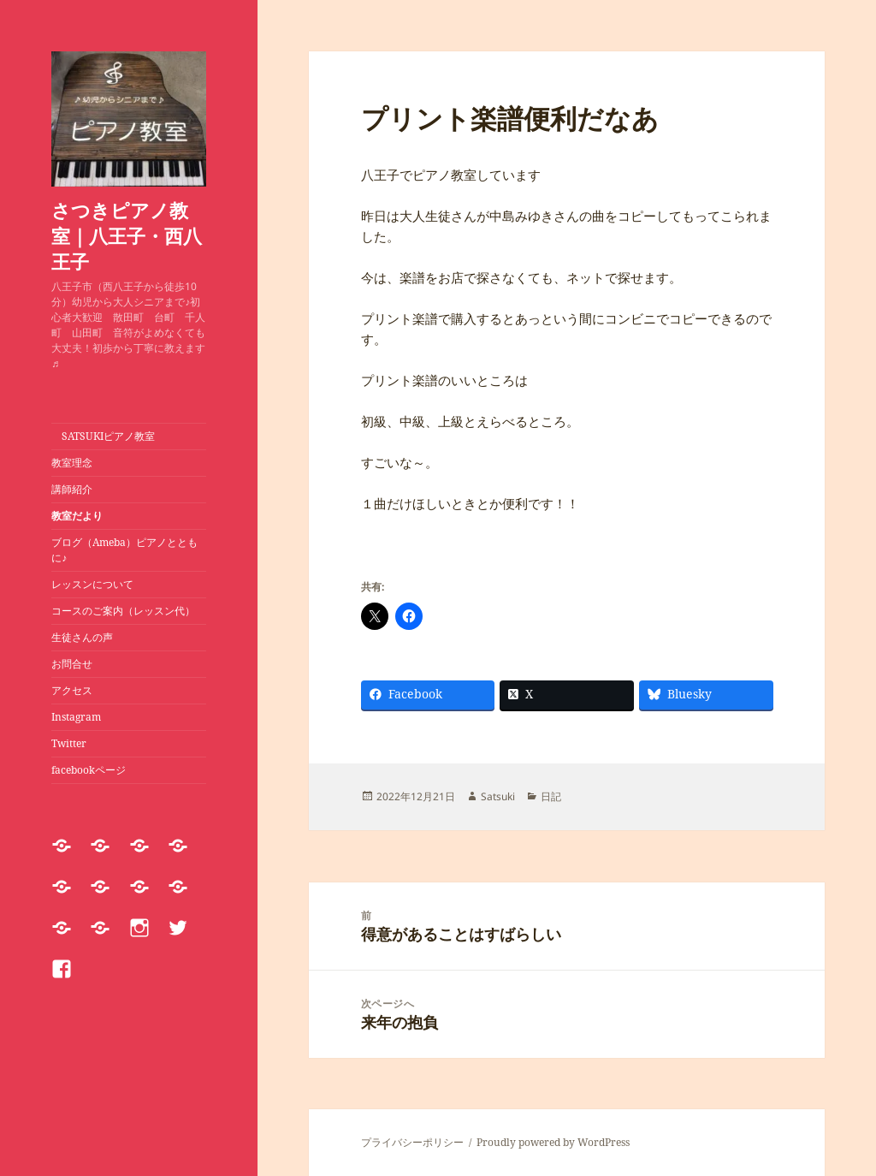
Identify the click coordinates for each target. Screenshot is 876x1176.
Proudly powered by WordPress (553, 1142)
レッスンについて (97, 584)
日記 (551, 796)
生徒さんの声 (82, 637)
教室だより (77, 515)
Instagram (76, 717)
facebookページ (88, 770)
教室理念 (71, 462)
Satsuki (498, 796)
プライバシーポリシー (412, 1142)
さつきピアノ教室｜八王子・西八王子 (126, 235)
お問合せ (71, 663)
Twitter (68, 743)
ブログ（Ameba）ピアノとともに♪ (124, 550)
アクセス (71, 690)
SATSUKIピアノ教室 (103, 436)
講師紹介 (71, 489)
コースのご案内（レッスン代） (123, 610)
